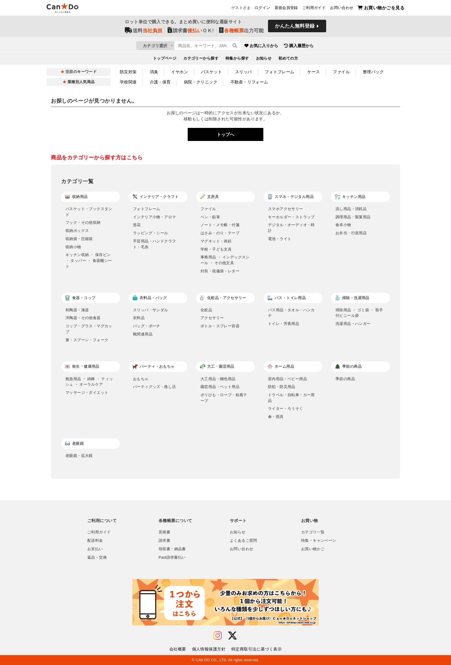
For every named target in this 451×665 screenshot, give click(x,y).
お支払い (95, 549)
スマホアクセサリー (285, 209)
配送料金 (95, 541)
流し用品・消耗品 (351, 209)
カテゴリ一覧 (312, 532)
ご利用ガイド (314, 9)
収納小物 (73, 247)
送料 (143, 32)
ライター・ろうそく (285, 408)
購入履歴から (334, 46)
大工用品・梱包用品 (218, 379)
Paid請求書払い (172, 557)
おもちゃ (141, 379)
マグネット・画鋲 (216, 241)
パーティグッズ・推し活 (154, 387)
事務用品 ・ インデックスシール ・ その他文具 (225, 260)
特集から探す (237, 60)
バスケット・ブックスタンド (88, 212)
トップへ (225, 134)
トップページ (165, 60)
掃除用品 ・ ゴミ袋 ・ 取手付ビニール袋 (359, 313)
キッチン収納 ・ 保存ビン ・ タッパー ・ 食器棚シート (88, 260)
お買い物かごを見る (381, 8)
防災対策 (128, 71)
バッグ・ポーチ (146, 326)
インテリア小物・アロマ (154, 217)
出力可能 (241, 32)
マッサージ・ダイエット (86, 392)
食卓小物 (343, 225)
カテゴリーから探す (201, 60)
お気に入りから (296, 46)
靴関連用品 (142, 334)
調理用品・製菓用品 (353, 217)
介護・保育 (160, 82)
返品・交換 (97, 557)
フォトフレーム (279, 71)
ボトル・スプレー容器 (219, 326)
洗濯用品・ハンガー (353, 323)
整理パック (373, 71)
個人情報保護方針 (209, 649)
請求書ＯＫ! (191, 32)
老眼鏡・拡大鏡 (79, 455)
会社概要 (177, 649)
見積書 (164, 532)
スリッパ (243, 71)
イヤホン (179, 71)
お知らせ (264, 60)
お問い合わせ (341, 9)
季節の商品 (345, 379)
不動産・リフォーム (249, 82)
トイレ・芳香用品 (283, 323)
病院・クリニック (200, 82)
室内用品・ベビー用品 (287, 379)
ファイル (341, 71)
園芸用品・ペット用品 (219, 387)
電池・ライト (279, 239)
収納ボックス (77, 230)
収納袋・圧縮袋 (79, 239)
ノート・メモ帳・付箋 (219, 225)
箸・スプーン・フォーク (86, 340)
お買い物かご (312, 549)
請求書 (164, 541)
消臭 (154, 71)
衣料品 (139, 318)
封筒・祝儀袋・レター (219, 271)
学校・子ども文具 (216, 249)
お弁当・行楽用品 (351, 233)
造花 (137, 225)
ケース (313, 71)
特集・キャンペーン (318, 541)
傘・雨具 (276, 416)
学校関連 (128, 82)
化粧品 (206, 310)
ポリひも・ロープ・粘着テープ (223, 398)
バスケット (211, 71)
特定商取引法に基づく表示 (256, 649)
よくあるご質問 (243, 541)
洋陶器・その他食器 (83, 318)
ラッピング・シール (150, 233)
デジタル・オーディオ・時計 (291, 228)
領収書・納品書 (172, 549)
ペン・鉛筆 (210, 217)
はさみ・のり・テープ (219, 233)
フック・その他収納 (83, 222)
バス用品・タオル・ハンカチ (291, 313)
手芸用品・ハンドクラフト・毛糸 (154, 244)
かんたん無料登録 (295, 28)
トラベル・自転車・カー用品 (291, 398)
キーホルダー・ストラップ (291, 217)
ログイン (262, 9)
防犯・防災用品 (281, 387)
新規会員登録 (286, 9)
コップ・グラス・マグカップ (88, 329)
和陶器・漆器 (77, 310)
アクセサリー (212, 318)
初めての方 (288, 60)
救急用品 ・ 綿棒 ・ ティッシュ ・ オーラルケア (89, 382)
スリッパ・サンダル (150, 310)
